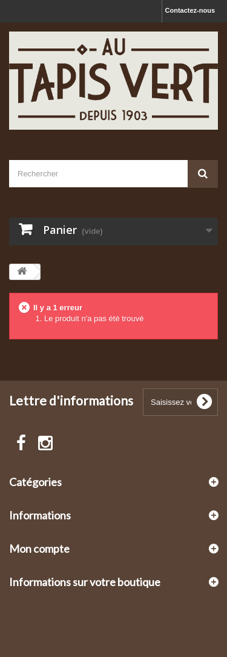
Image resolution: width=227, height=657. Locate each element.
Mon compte (39, 548)
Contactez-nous (190, 10)
